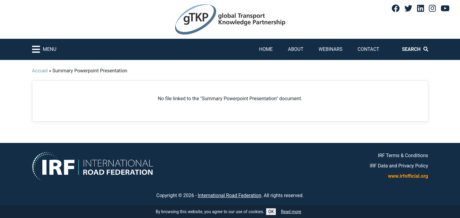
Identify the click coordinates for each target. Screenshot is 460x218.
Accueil (40, 71)
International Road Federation (229, 195)
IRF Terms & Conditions (403, 155)
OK (271, 211)
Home (265, 49)
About (295, 49)
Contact (368, 49)
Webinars (330, 49)
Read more (291, 211)
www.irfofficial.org (408, 176)
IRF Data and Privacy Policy (399, 166)
